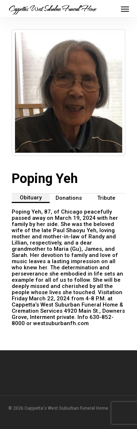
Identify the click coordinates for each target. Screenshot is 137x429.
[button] (125, 8)
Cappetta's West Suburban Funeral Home (52, 8)
